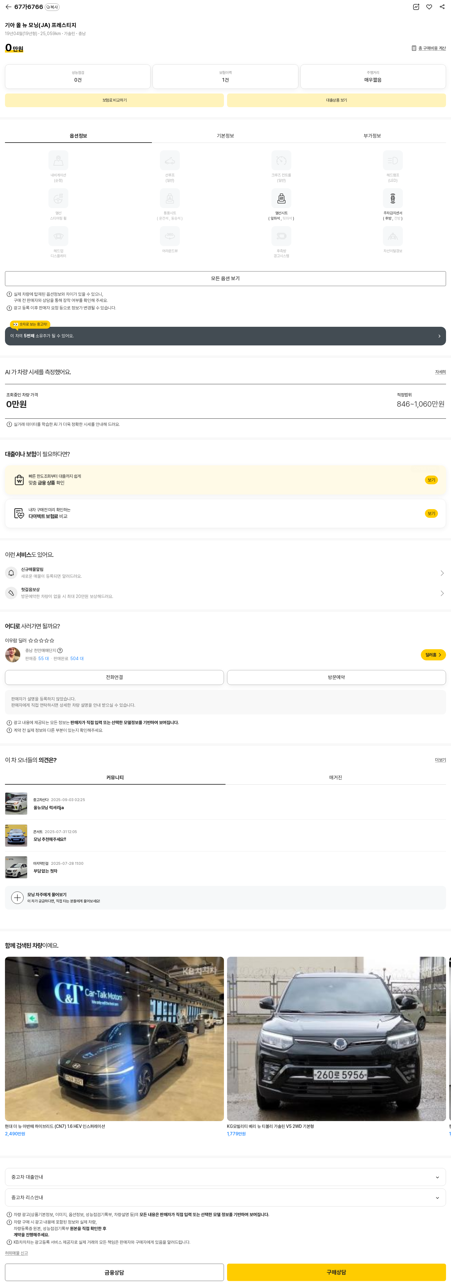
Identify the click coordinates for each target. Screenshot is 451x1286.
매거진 (335, 778)
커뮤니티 (115, 778)
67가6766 (37, 7)
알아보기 (225, 480)
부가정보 (372, 136)
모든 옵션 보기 (225, 278)
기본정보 (225, 136)
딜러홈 (431, 654)
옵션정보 (78, 136)
